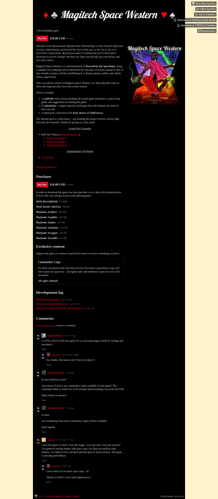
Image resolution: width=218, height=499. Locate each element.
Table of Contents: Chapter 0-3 (51, 303)
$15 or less (178, 496)
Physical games (166, 496)
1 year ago (69, 372)
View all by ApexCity (54, 496)
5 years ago (61, 440)
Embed (76, 496)
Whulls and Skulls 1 (56, 138)
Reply (44, 349)
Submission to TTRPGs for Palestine (196, 25)
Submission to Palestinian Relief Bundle (194, 20)
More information (46, 167)
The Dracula (47, 157)
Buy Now (42, 38)
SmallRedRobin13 (55, 335)
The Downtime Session (48, 299)
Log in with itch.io (45, 325)
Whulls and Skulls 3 (56, 145)
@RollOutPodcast (70, 134)
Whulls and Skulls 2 (56, 141)
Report (68, 496)
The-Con (51, 440)
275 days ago (70, 335)
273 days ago (67, 354)
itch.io (41, 496)
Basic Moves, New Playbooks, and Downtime (59, 308)
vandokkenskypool (55, 372)
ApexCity (56, 354)
